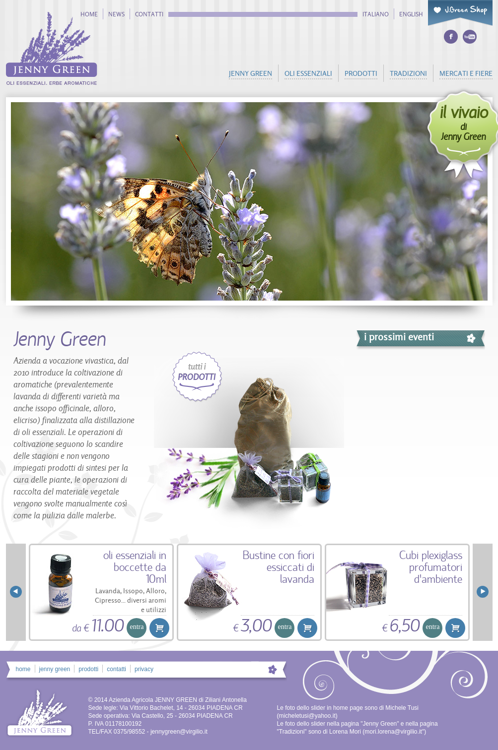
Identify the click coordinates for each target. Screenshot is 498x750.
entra (137, 626)
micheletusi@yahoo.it (307, 715)
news (116, 14)
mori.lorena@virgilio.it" (394, 731)
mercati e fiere (466, 73)
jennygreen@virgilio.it (179, 731)
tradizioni (408, 73)
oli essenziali (308, 73)
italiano (375, 14)
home (89, 14)
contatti (149, 14)
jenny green (250, 73)
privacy (144, 669)
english (411, 14)
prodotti (361, 73)
